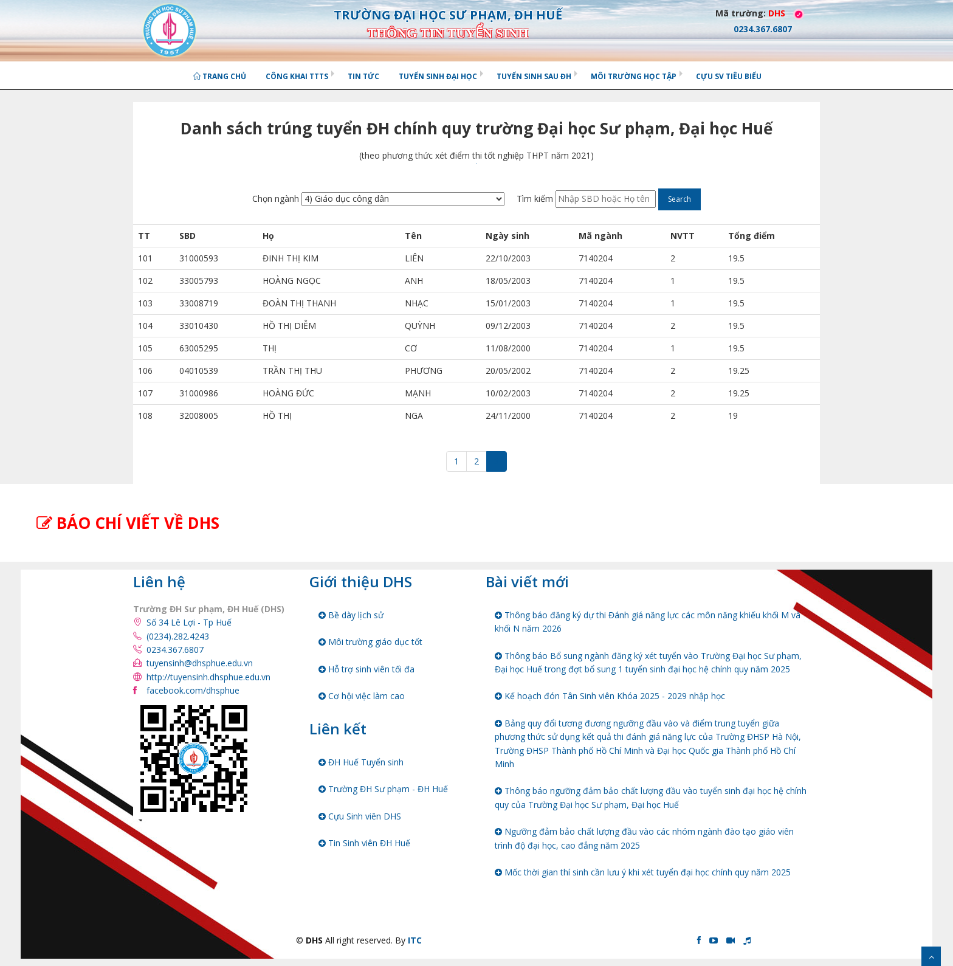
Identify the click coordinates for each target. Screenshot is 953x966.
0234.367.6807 (175, 649)
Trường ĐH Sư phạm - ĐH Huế (383, 789)
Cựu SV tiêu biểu (729, 76)
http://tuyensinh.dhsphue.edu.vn (208, 677)
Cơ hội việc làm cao (361, 696)
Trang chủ (219, 76)
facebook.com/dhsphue (192, 690)
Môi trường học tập (633, 76)
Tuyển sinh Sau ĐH (534, 76)
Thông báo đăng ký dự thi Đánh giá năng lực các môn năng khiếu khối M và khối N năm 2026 (647, 621)
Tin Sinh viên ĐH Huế (364, 843)
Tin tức (363, 76)
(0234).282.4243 (177, 636)
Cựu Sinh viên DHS (359, 816)
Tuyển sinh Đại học (438, 76)
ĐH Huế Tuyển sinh (361, 762)
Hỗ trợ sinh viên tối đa (366, 669)
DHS (776, 13)
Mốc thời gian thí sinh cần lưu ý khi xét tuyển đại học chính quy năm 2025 (643, 872)
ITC (415, 940)
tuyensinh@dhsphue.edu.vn (199, 663)
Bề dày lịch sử (351, 615)
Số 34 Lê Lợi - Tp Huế (189, 622)
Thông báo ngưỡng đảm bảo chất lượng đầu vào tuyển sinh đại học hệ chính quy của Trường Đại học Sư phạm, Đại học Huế (651, 797)
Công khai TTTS (297, 76)
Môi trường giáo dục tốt (370, 641)
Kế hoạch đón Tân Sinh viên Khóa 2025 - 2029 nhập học (610, 696)
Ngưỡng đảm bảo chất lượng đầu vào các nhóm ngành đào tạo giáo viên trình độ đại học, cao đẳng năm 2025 (644, 838)
